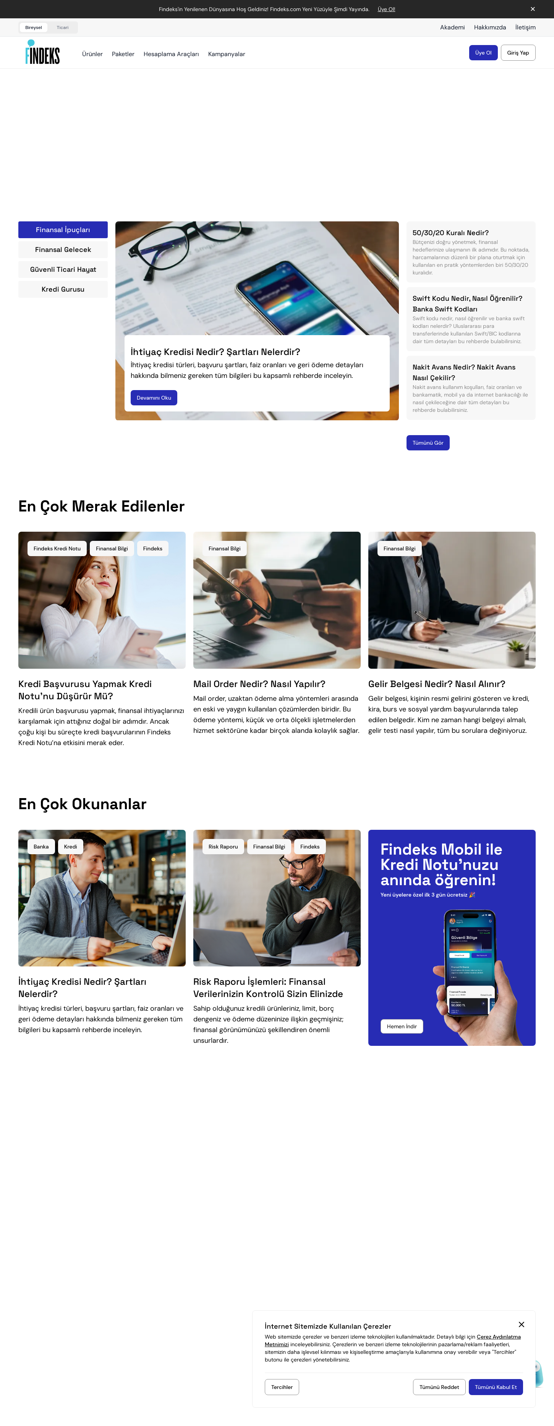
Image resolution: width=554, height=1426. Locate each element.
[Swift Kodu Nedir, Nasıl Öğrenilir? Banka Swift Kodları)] (471, 319)
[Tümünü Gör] (428, 442)
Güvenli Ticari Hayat (63, 269)
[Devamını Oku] (154, 397)
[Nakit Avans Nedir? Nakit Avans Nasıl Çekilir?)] (471, 388)
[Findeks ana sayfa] (42, 51)
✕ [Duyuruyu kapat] (533, 9)
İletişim (525, 27)
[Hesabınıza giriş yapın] (518, 53)
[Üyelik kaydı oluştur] (483, 52)
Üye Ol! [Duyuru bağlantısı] (386, 9)
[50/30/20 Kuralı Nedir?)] (471, 251)
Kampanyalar (226, 54)
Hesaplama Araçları (171, 54)
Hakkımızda (490, 27)
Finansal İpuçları (63, 229)
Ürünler (92, 54)
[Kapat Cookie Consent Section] (521, 1324)
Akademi (452, 27)
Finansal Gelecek (63, 249)
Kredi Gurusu (63, 289)
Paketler (123, 54)
